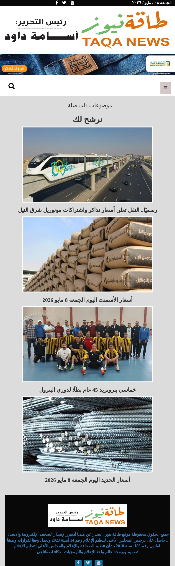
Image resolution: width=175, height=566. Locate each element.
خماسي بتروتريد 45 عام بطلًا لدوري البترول (87, 390)
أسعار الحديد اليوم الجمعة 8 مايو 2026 (87, 480)
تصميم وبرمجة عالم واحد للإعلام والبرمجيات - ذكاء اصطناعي (87, 552)
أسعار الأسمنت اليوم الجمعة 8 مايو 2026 (87, 300)
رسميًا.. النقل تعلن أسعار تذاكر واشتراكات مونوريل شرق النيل (87, 210)
